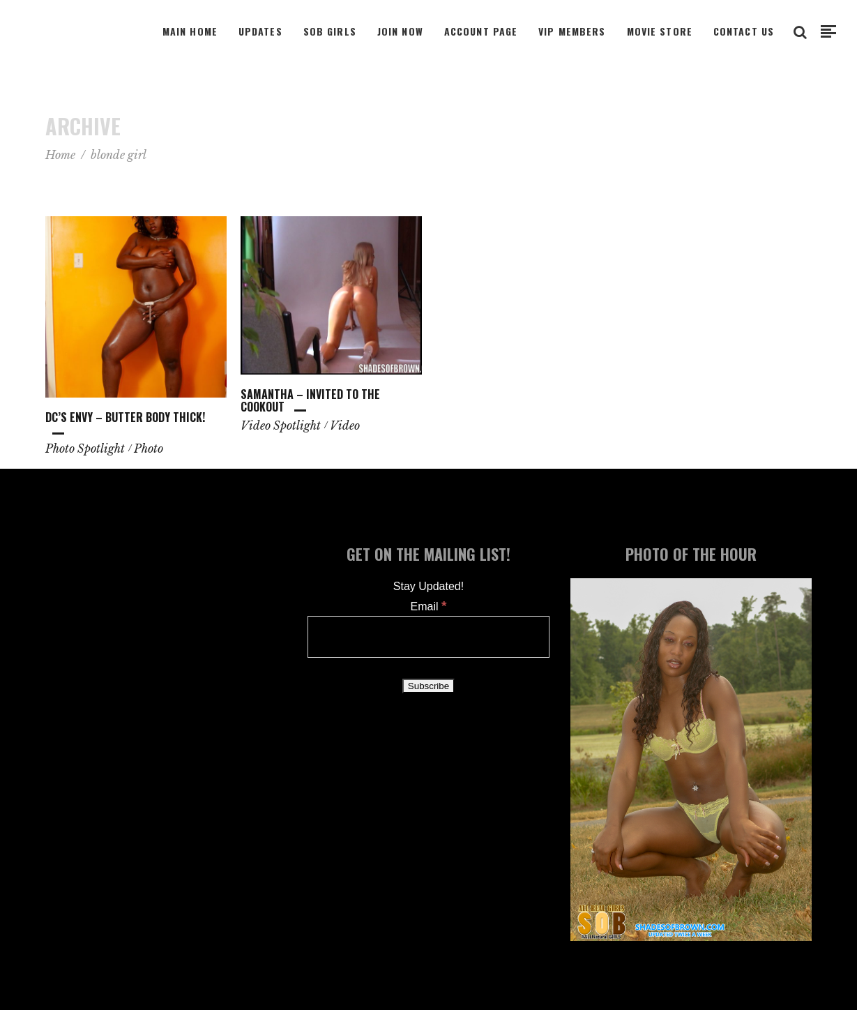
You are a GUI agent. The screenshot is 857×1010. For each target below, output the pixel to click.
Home (60, 155)
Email (429, 606)
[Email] (428, 637)
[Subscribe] (428, 686)
